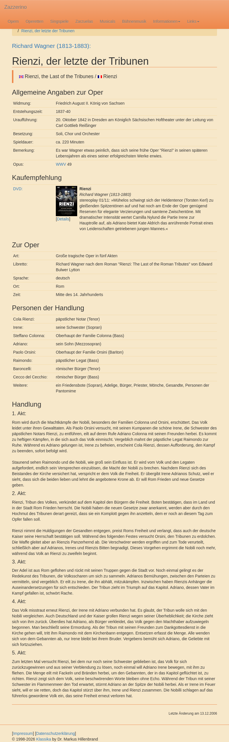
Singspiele (59, 21)
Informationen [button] (167, 21)
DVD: (18, 188)
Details (63, 219)
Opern (13, 21)
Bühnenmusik (134, 21)
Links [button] (193, 21)
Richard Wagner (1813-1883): (51, 45)
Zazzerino (15, 7)
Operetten (34, 21)
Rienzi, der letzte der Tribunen (48, 31)
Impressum (23, 733)
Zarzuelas (84, 21)
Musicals (107, 21)
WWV (61, 164)
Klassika (43, 739)
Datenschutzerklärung (55, 733)
